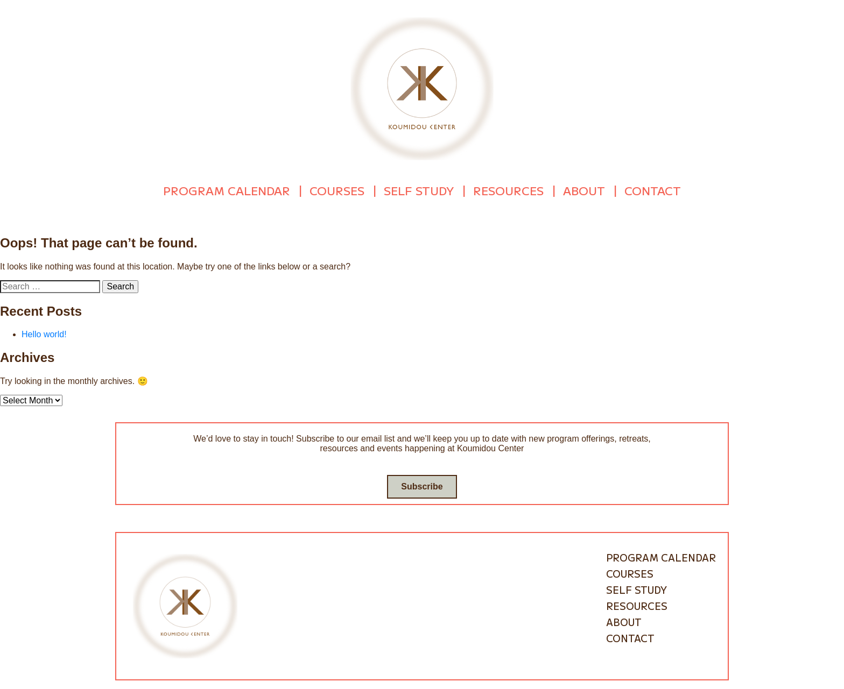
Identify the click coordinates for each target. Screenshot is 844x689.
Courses (337, 189)
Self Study (419, 189)
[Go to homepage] (422, 88)
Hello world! (44, 332)
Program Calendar (226, 189)
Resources (508, 189)
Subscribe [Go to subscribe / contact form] (421, 484)
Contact (652, 189)
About (584, 189)
